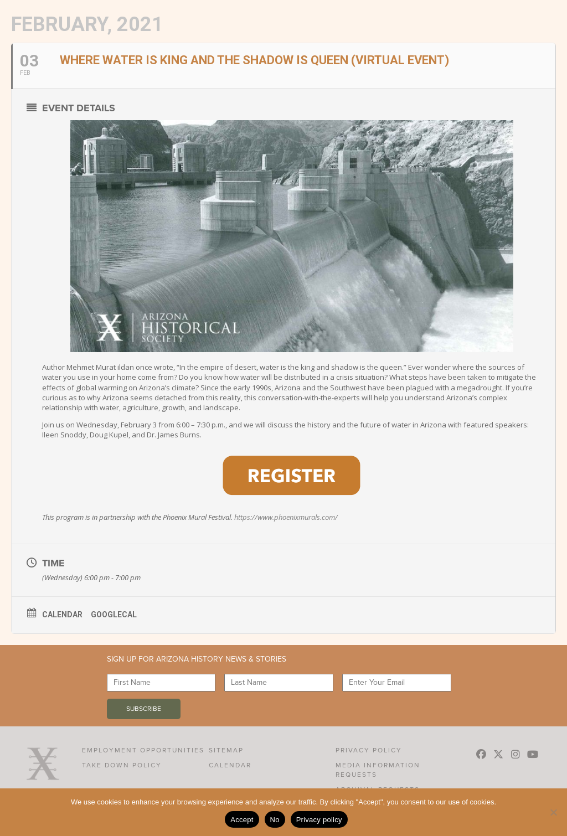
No (275, 820)
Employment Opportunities (143, 750)
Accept (241, 820)
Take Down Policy (122, 765)
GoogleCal (114, 614)
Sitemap (226, 750)
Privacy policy (319, 820)
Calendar (62, 614)
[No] (553, 812)
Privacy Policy (369, 750)
